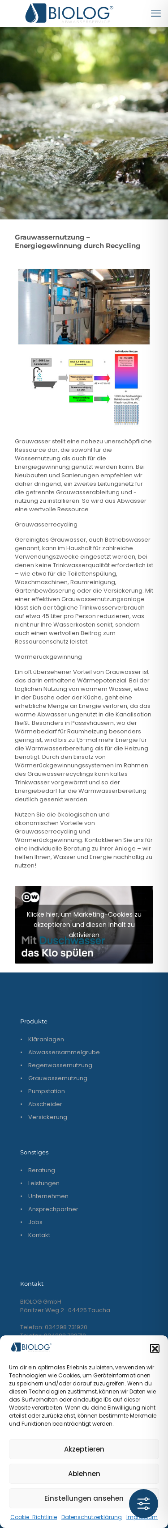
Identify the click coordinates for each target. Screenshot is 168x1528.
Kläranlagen (46, 1039)
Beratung (41, 1170)
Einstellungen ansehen (84, 1498)
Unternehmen (48, 1196)
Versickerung (47, 1117)
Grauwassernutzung (57, 1078)
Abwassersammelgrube (64, 1052)
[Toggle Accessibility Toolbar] (143, 1503)
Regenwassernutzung (60, 1065)
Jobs (35, 1222)
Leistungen (44, 1183)
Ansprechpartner (53, 1209)
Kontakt (39, 1235)
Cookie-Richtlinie (33, 1517)
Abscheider (45, 1104)
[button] (154, 1348)
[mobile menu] (156, 13)
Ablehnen (84, 1473)
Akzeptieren (84, 1449)
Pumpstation (46, 1091)
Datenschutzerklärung (91, 1517)
